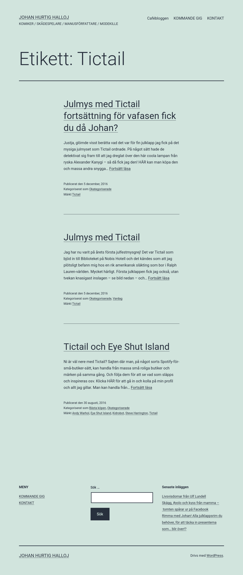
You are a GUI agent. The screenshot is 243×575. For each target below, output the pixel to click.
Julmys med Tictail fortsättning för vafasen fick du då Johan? (120, 116)
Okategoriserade (100, 189)
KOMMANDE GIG (188, 18)
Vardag (117, 298)
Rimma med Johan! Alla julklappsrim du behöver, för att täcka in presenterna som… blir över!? (192, 522)
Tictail (76, 194)
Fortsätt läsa (120, 168)
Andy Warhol (80, 413)
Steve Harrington (136, 413)
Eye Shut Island (101, 413)
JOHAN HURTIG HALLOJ (44, 17)
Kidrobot (118, 413)
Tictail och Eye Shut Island (117, 346)
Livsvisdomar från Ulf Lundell (184, 496)
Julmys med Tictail (102, 237)
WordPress (215, 555)
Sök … (95, 487)
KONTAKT (215, 18)
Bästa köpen (97, 408)
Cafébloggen (158, 18)
